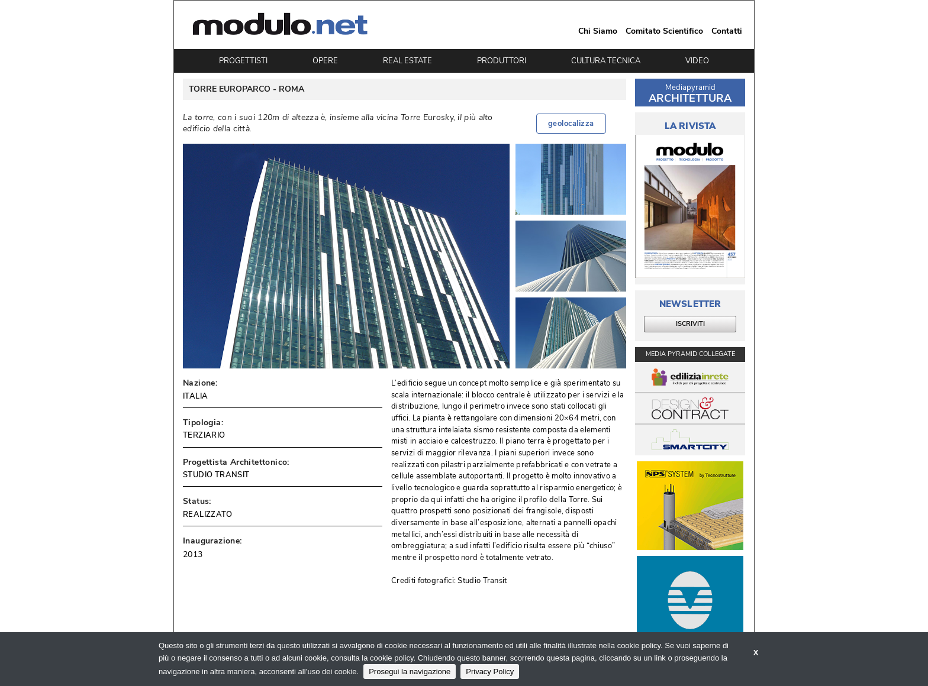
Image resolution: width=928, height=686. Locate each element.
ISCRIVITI (690, 323)
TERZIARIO (204, 435)
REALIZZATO (207, 514)
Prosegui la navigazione (409, 671)
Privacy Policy (490, 671)
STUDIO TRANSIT (216, 475)
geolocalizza (571, 123)
